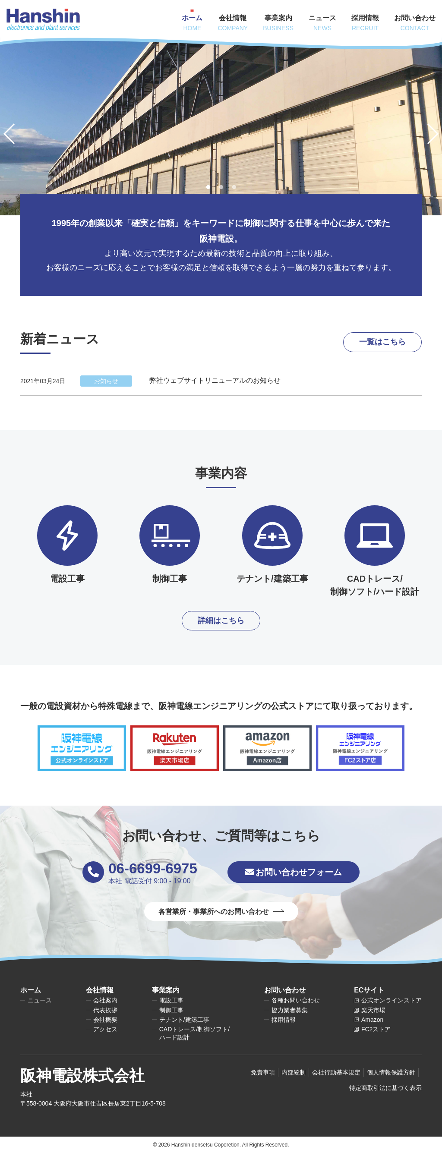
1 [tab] (208, 187)
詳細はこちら (221, 620)
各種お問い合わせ (296, 1000)
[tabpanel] (221, 126)
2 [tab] (221, 187)
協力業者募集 (290, 1010)
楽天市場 (373, 1010)
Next (428, 133)
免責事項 (263, 1072)
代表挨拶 (105, 1010)
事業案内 (166, 990)
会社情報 (100, 990)
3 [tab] (234, 187)
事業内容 (221, 473)
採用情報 (284, 1019)
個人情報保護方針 (391, 1072)
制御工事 (171, 1010)
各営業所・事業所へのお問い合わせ (213, 911)
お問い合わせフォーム (293, 872)
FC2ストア (376, 1029)
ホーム (30, 990)
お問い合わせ (285, 990)
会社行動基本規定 (336, 1072)
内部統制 (293, 1072)
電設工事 (171, 1000)
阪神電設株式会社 (82, 1075)
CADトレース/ (194, 1033)
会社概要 (105, 1019)
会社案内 (105, 1000)
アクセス (105, 1029)
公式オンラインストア (391, 1000)
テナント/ (184, 1020)
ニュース (40, 1000)
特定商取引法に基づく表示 (385, 1087)
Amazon (372, 1019)
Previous (13, 133)
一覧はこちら (382, 341)
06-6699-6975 (152, 868)
